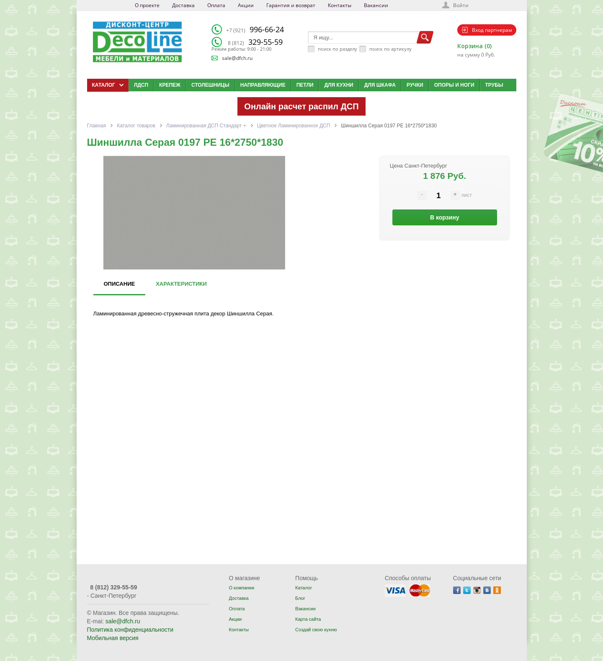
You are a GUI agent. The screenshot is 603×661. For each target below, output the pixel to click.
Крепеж (169, 85)
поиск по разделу (337, 49)
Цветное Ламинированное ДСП (293, 126)
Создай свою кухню (316, 629)
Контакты (339, 5)
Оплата (216, 5)
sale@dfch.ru (237, 58)
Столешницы (210, 85)
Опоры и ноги (454, 85)
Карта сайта (308, 619)
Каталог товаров (136, 126)
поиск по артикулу (390, 49)
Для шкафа (380, 85)
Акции (246, 5)
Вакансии (376, 5)
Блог (300, 598)
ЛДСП (141, 85)
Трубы (494, 85)
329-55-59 (255, 42)
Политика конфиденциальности (130, 629)
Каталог (303, 587)
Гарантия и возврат (290, 5)
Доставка (183, 5)
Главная (96, 126)
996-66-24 (255, 29)
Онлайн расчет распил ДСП (301, 106)
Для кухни (338, 85)
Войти (461, 5)
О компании (241, 587)
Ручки (415, 85)
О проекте (147, 5)
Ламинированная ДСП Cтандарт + (206, 126)
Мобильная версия (113, 638)
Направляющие (263, 85)
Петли (305, 85)
